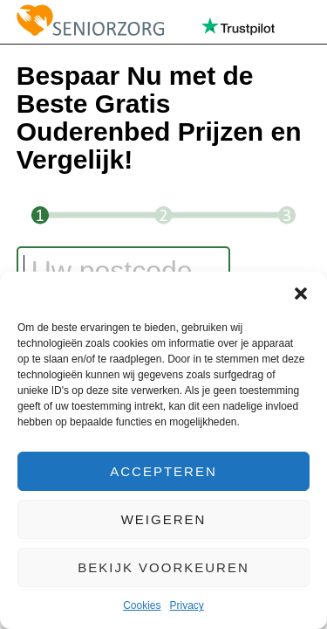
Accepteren (163, 471)
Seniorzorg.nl (90, 21)
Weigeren (164, 519)
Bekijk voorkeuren (163, 567)
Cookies (141, 605)
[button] (301, 293)
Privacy (187, 605)
